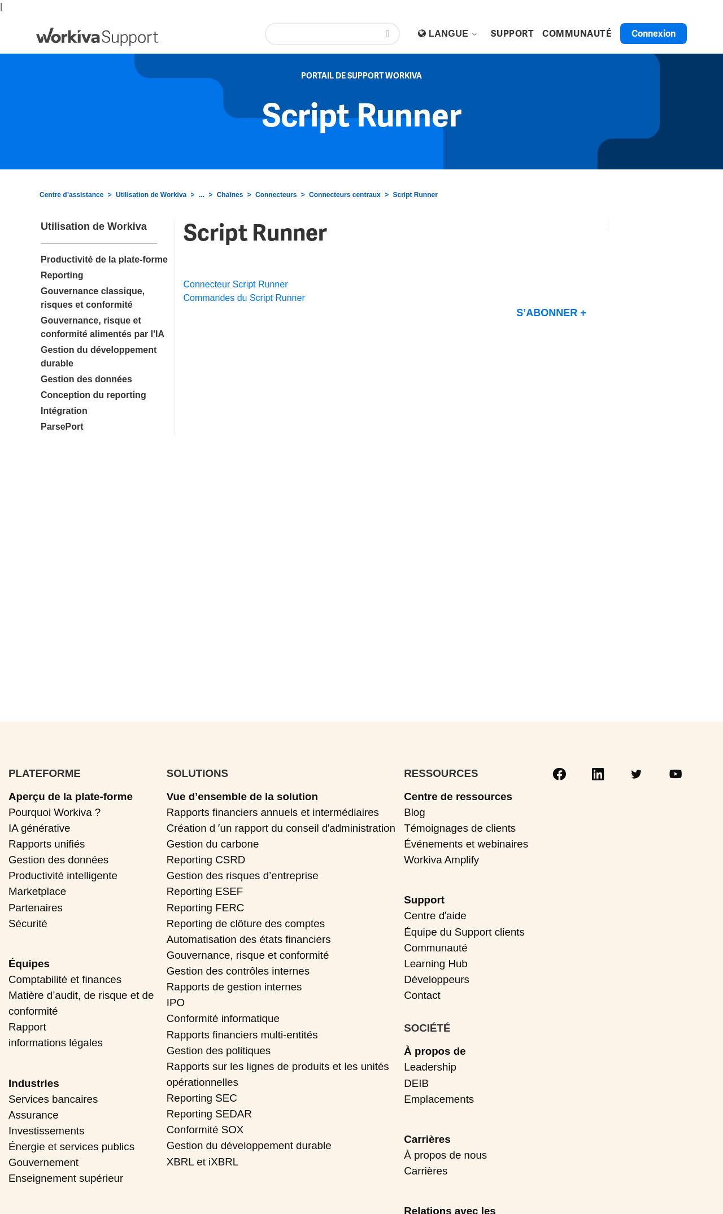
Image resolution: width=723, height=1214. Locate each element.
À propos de (434, 1051)
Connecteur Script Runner (236, 284)
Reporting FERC (206, 908)
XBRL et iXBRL (203, 1162)
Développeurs (436, 979)
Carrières (427, 1139)
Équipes (29, 964)
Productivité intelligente (62, 875)
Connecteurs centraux (345, 195)
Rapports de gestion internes (234, 987)
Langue (453, 33)
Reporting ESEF (205, 891)
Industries (33, 1083)
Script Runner (415, 195)
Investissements (46, 1131)
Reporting (62, 275)
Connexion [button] (653, 34)
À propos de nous (445, 1155)
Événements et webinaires (466, 844)
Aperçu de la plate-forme (70, 796)
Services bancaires (53, 1099)
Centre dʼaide (435, 916)
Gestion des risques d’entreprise (243, 875)
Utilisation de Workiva (151, 195)
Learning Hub (436, 964)
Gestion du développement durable (249, 1145)
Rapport (27, 1027)
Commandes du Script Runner (244, 298)
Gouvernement (43, 1162)
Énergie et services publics (71, 1146)
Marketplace (37, 891)
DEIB (416, 1083)
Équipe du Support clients (464, 932)
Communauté (436, 948)
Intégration (64, 411)
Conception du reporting (93, 395)
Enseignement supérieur (65, 1178)
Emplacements (439, 1099)
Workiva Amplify (441, 860)
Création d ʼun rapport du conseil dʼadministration (281, 828)
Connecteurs (276, 195)
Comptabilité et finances (64, 979)
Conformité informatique (223, 1018)
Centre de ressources (458, 796)
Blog (414, 812)
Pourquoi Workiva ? (54, 812)
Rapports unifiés (46, 844)
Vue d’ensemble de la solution (242, 796)
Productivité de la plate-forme (104, 259)
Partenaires (35, 908)
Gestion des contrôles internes (238, 971)
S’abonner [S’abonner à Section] (546, 312)
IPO (176, 1002)
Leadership (430, 1067)
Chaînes (230, 195)
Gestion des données (86, 379)
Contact (422, 995)
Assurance (33, 1115)
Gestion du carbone (213, 844)
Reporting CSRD (206, 860)
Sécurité (27, 923)
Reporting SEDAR (209, 1114)
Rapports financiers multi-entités (242, 1035)
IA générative (39, 828)
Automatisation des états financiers (249, 939)
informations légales (55, 1043)
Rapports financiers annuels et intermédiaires (273, 812)
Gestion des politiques (219, 1050)
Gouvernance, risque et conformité (248, 955)
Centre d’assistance (71, 195)
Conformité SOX (205, 1130)
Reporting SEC (202, 1098)
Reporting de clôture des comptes (246, 923)
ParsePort (62, 426)
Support (424, 900)
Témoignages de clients (460, 828)
